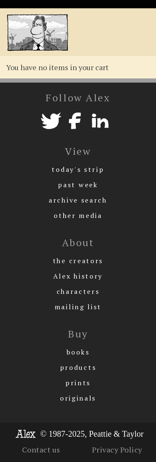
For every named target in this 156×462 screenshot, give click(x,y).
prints (78, 382)
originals (78, 398)
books (78, 352)
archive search (78, 200)
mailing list (78, 306)
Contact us (41, 450)
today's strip (78, 169)
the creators (78, 260)
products (78, 367)
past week (78, 184)
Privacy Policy (117, 450)
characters (78, 291)
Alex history (78, 276)
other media (78, 215)
